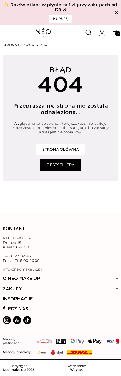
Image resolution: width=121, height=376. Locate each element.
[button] (115, 33)
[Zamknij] (116, 12)
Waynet (76, 370)
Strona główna (18, 45)
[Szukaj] (88, 33)
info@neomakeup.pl (22, 269)
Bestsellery (60, 164)
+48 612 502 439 (18, 255)
